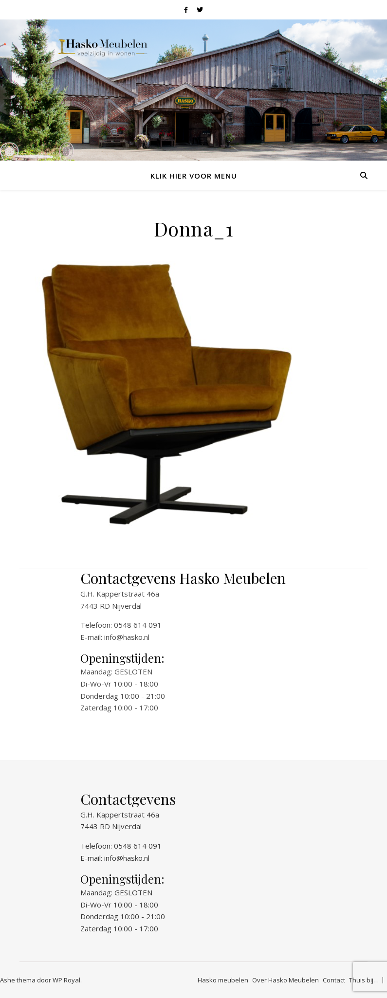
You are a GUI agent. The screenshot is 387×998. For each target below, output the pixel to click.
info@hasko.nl (126, 637)
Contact (334, 980)
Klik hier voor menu (193, 176)
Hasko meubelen (223, 980)
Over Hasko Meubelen (285, 980)
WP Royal (66, 980)
